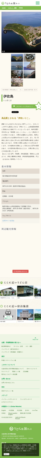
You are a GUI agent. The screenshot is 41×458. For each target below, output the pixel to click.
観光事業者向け (6, 346)
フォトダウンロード (26, 399)
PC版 (3, 360)
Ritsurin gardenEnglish (12, 413)
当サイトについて (32, 368)
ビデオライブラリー (7, 402)
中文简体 (19, 410)
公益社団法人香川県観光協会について (12, 368)
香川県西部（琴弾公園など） (11, 89)
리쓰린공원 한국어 (6, 417)
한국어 (27, 410)
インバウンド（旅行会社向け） (10, 349)
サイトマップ (5, 371)
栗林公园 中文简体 (25, 413)
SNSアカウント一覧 (7, 391)
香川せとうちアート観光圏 (9, 374)
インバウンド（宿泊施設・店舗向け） (12, 352)
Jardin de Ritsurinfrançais (20, 418)
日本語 (3, 413)
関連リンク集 (16, 371)
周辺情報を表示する (20, 271)
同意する (6, 454)
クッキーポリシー (15, 450)
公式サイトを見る (8, 220)
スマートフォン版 (11, 360)
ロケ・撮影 (29, 346)
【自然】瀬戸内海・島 (29, 89)
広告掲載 (25, 371)
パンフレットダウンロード (9, 399)
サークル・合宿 (18, 346)
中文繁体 (11, 410)
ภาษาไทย (34, 410)
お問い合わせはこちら (8, 382)
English (3, 410)
